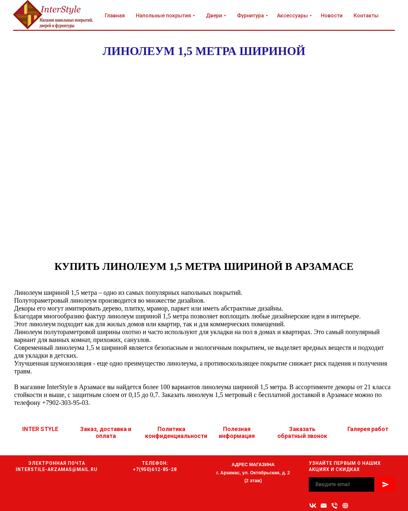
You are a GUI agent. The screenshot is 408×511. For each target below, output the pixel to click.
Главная (115, 15)
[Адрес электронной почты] (324, 506)
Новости (332, 15)
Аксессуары (292, 15)
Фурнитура (250, 15)
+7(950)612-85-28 (155, 469)
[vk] (313, 506)
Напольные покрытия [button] (163, 15)
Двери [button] (214, 15)
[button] (345, 506)
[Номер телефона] (334, 506)
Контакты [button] (366, 15)
